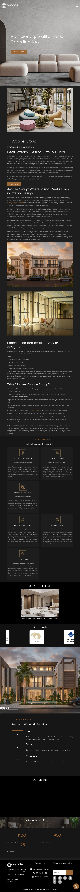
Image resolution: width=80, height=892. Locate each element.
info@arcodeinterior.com (40, 869)
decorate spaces (37, 410)
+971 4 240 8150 (40, 873)
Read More (15, 184)
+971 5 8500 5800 (40, 877)
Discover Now (19, 52)
